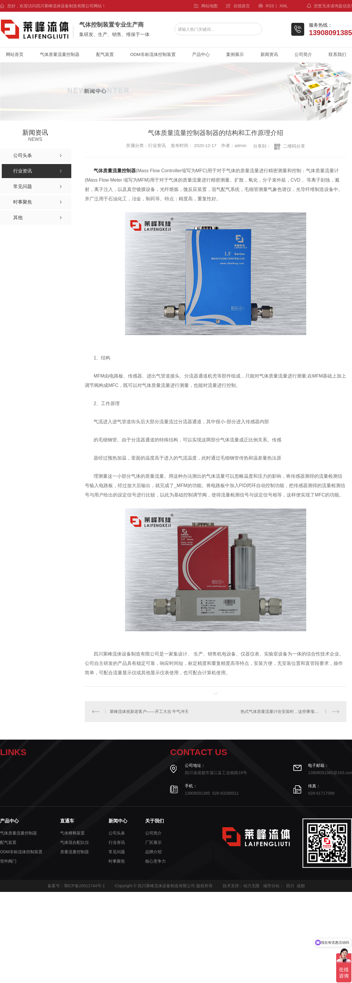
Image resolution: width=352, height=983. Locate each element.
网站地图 (209, 6)
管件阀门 (8, 861)
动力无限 (251, 885)
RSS (270, 6)
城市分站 (271, 885)
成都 (301, 885)
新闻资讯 (269, 54)
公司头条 (117, 833)
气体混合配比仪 (74, 842)
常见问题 (117, 852)
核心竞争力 (155, 861)
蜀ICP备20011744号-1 (84, 885)
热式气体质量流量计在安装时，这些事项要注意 (284, 711)
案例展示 (235, 54)
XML (283, 6)
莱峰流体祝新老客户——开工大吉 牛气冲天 (149, 711)
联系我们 (337, 54)
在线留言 (241, 6)
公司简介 (303, 54)
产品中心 (201, 54)
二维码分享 (294, 146)
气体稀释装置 (72, 833)
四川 (290, 885)
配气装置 (105, 54)
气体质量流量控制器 (59, 54)
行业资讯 (117, 842)
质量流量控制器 (74, 852)
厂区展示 (153, 842)
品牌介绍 (153, 852)
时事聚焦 (117, 861)
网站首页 (14, 54)
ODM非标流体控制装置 (153, 54)
